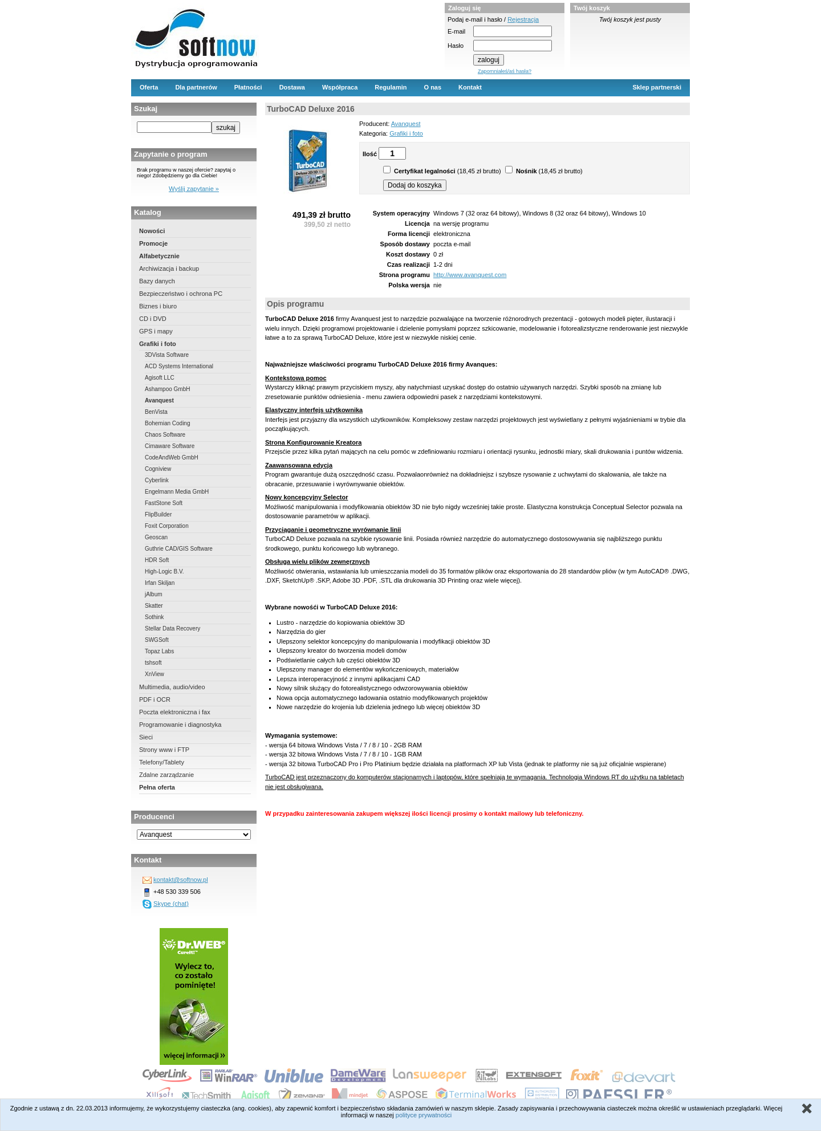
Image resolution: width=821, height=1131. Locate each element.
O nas (433, 87)
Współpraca (339, 87)
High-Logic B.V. (164, 571)
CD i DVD (152, 318)
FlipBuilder (158, 514)
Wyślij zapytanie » (194, 188)
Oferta (149, 87)
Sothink (154, 617)
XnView (154, 674)
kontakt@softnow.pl (180, 879)
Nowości (152, 230)
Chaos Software (165, 435)
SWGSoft (157, 640)
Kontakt (470, 87)
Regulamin (391, 87)
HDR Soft (157, 560)
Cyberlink (157, 480)
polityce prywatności (424, 1115)
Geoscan (156, 537)
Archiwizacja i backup (169, 268)
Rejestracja (523, 19)
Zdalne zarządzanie (166, 774)
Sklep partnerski (656, 87)
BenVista (156, 412)
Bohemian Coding (167, 423)
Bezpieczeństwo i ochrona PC (180, 293)
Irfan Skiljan (159, 583)
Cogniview (158, 469)
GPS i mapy (156, 331)
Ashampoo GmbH (167, 389)
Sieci (146, 737)
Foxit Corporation (167, 526)
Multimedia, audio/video (172, 687)
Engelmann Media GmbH (177, 492)
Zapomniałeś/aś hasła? (504, 71)
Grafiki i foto (157, 343)
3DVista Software (167, 355)
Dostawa (292, 87)
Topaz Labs (159, 651)
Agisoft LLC (159, 378)
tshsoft (153, 663)
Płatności (248, 87)
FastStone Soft (163, 503)
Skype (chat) (171, 903)
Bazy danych (157, 281)
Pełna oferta (157, 787)
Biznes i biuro (158, 306)
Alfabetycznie (159, 256)
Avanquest (159, 400)
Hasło (456, 45)
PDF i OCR (154, 699)
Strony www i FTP (164, 749)
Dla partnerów (196, 87)
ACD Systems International (179, 366)
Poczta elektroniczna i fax (174, 712)
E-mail (456, 31)
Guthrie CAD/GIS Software (179, 549)
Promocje (153, 243)
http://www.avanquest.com (469, 274)
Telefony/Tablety (161, 762)
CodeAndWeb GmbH (171, 457)
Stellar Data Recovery (172, 628)
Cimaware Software (169, 446)
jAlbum (153, 594)
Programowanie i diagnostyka (180, 724)
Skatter (154, 606)
